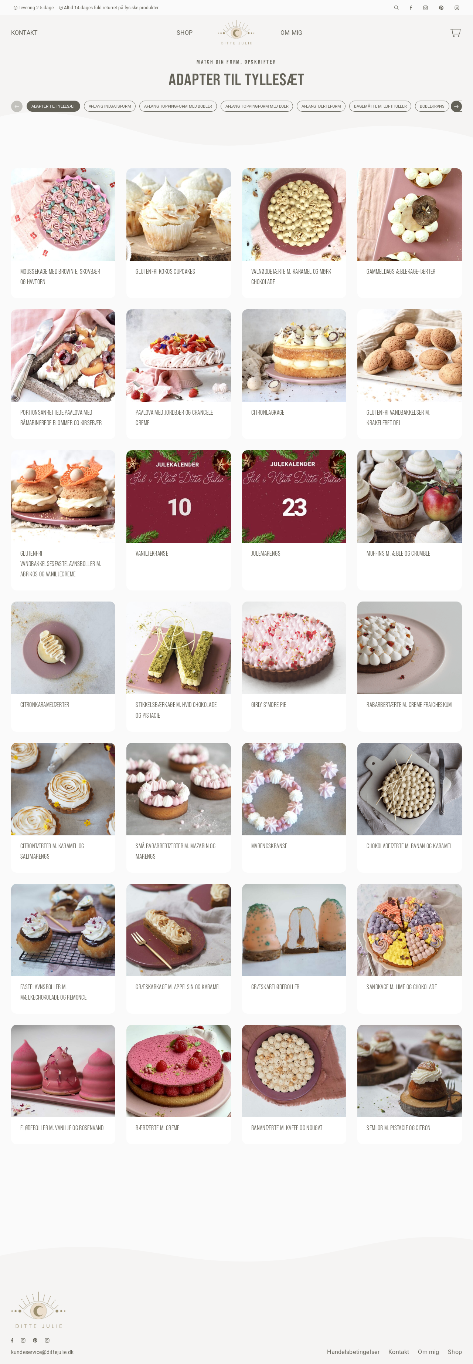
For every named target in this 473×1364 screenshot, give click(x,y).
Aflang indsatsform (110, 106)
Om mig (291, 32)
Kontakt (24, 32)
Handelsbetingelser (353, 1352)
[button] (17, 106)
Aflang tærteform (321, 106)
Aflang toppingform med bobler (178, 106)
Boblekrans (432, 106)
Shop (185, 32)
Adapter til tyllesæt (53, 106)
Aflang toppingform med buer (256, 106)
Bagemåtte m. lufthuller (380, 106)
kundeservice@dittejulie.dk (42, 1352)
